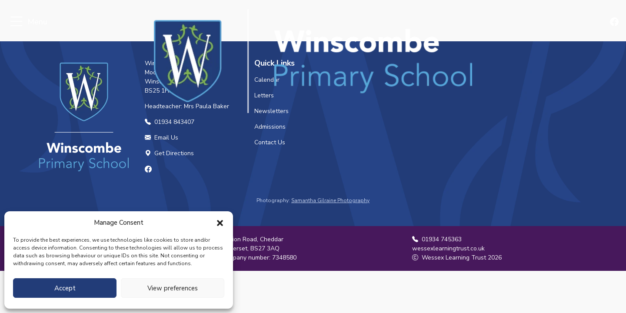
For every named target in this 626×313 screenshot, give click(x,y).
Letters (264, 95)
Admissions (270, 127)
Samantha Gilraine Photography (330, 200)
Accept (65, 288)
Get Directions (169, 153)
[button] (220, 222)
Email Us (161, 137)
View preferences (172, 288)
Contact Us (269, 142)
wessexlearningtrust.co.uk (448, 248)
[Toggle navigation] (16, 22)
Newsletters (271, 111)
